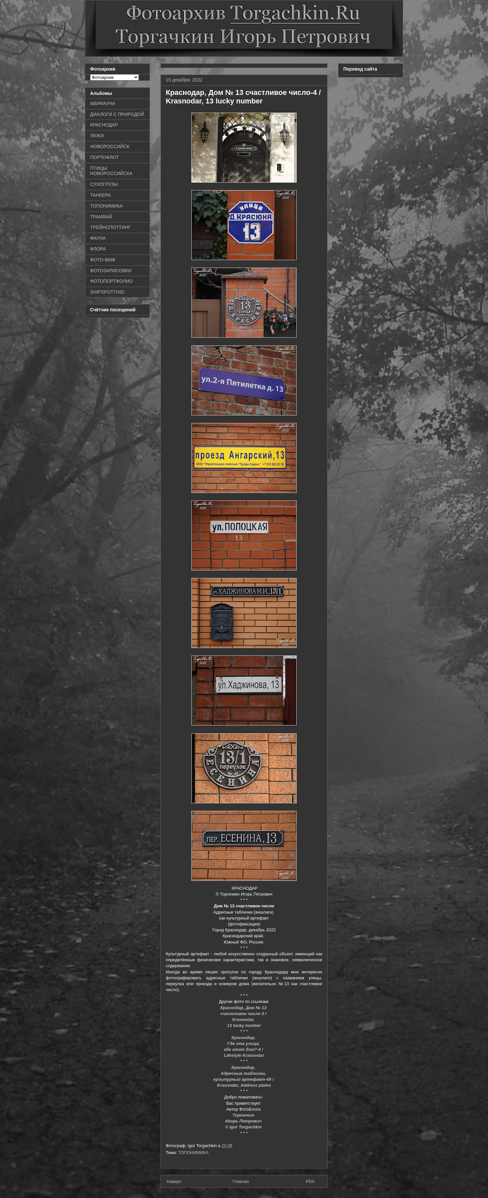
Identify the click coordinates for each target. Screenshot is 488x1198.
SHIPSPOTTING (107, 292)
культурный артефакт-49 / (244, 1079)
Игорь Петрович (244, 1121)
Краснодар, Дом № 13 (244, 1007)
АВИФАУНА (102, 103)
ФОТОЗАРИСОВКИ (111, 270)
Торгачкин (244, 1115)
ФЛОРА (98, 249)
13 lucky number (244, 1025)
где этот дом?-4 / (244, 1049)
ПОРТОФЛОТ (104, 157)
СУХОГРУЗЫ (104, 184)
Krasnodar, (244, 1019)
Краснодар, (244, 1037)
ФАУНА (98, 238)
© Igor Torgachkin (244, 1126)
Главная (240, 1181)
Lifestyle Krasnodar (244, 1055)
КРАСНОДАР (104, 124)
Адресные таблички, (244, 1073)
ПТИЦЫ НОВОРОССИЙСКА (111, 171)
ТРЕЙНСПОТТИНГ (110, 227)
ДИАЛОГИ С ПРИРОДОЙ (117, 114)
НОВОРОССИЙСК (109, 146)
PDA (310, 1181)
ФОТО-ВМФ (102, 259)
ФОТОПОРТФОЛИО (111, 281)
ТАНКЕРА (100, 195)
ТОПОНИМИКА (193, 1152)
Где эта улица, (244, 1043)
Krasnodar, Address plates (244, 1085)
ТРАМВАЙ (101, 216)
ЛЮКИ (97, 135)
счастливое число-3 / (244, 1013)
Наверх (174, 1181)
